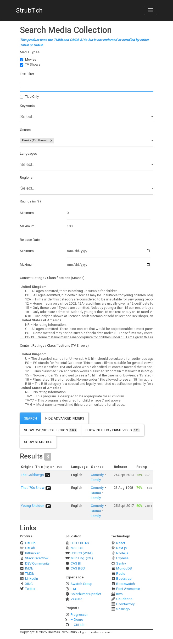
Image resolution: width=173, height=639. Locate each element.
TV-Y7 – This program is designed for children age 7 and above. (86, 400)
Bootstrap (124, 578)
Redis (120, 574)
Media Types (30, 52)
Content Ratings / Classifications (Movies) (52, 278)
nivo (119, 594)
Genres (25, 130)
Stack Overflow (36, 558)
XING (29, 584)
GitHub (30, 543)
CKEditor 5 (124, 599)
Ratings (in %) (30, 201)
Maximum (27, 226)
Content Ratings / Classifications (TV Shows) (54, 345)
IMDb (29, 568)
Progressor (79, 615)
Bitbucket (32, 553)
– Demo (77, 619)
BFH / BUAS (80, 543)
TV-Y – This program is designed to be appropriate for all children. (86, 396)
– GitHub (78, 625)
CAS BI (76, 563)
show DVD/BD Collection (50, 430)
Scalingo (123, 609)
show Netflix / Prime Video (113, 430)
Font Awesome (127, 589)
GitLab (30, 548)
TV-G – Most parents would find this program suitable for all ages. (86, 405)
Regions (26, 177)
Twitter (30, 589)
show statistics (38, 442)
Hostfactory (125, 604)
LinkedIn (31, 578)
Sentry (121, 563)
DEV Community (37, 563)
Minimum (27, 213)
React (120, 543)
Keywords (27, 106)
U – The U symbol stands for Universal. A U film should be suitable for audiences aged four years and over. (86, 359)
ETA (73, 589)
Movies (30, 59)
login (83, 632)
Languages (28, 153)
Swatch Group (81, 584)
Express (122, 558)
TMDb (29, 574)
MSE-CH (77, 548)
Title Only (32, 96)
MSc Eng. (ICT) (82, 558)
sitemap (107, 632)
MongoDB (124, 568)
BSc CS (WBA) (82, 553)
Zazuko (76, 599)
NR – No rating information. (86, 325)
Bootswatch (125, 584)
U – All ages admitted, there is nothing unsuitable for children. (86, 291)
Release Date (30, 240)
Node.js (122, 553)
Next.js (121, 548)
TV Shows (33, 64)
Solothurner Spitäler (86, 594)
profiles (94, 632)
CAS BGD (78, 568)
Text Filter (27, 74)
